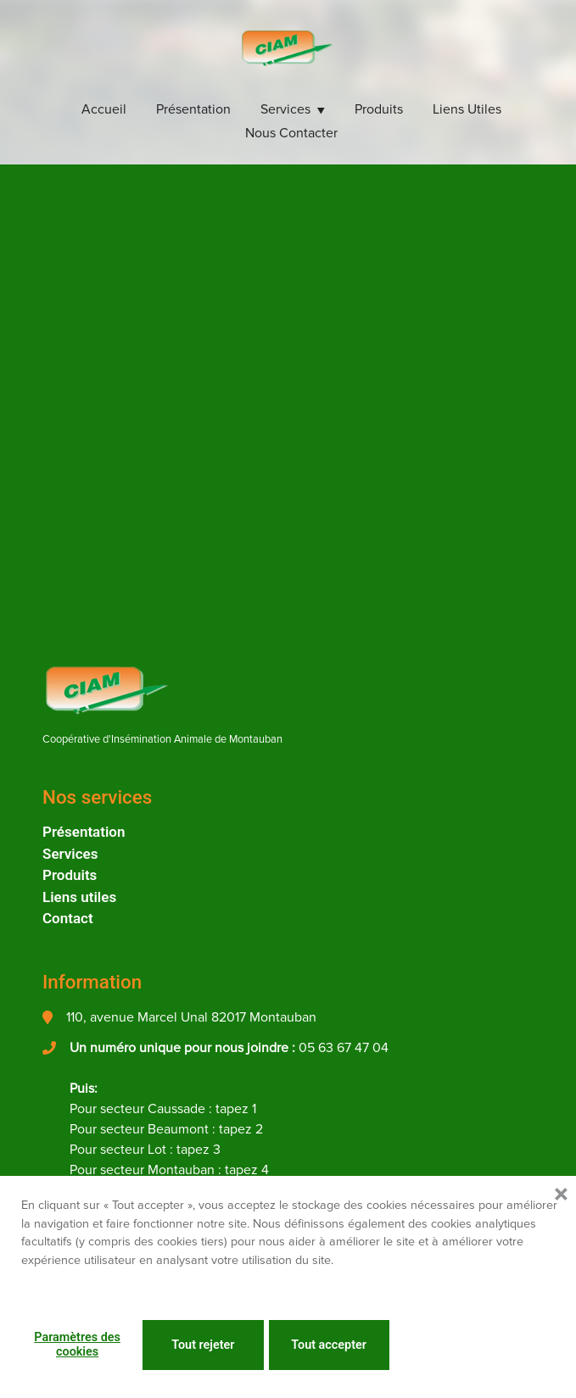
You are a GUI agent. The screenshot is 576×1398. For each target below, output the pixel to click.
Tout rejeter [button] (202, 1345)
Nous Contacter (291, 133)
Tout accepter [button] (328, 1345)
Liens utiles (467, 109)
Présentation (193, 109)
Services (285, 109)
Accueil (103, 109)
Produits (379, 109)
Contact (67, 918)
